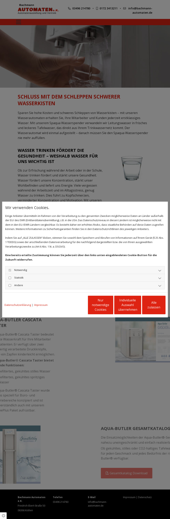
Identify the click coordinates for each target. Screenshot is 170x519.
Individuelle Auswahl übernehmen (110, 305)
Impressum (41, 305)
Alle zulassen (147, 305)
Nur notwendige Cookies (73, 304)
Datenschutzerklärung (17, 305)
